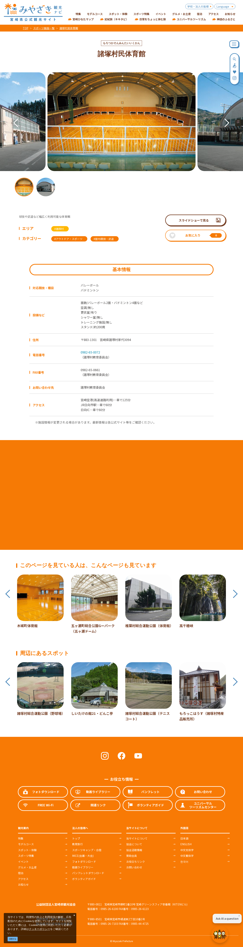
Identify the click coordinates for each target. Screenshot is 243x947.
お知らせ (23, 884)
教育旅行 (77, 844)
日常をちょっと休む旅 (152, 19)
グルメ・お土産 (27, 867)
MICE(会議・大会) (83, 856)
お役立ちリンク (135, 861)
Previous (12, 117)
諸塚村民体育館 (68, 28)
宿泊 (20, 873)
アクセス (23, 879)
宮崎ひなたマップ (83, 19)
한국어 (184, 861)
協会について (134, 844)
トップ (76, 838)
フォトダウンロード (84, 861)
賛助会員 (131, 856)
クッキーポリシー (39, 928)
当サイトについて (137, 838)
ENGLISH (186, 844)
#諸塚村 (59, 229)
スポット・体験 (27, 850)
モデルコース (26, 844)
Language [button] (222, 6)
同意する (12, 939)
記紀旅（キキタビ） (117, 19)
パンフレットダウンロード (88, 873)
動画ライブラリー (82, 867)
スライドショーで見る (194, 220)
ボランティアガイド (84, 879)
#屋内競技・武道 (104, 239)
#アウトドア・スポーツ (68, 239)
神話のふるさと (226, 19)
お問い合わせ (134, 867)
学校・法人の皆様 (198, 6)
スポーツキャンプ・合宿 (86, 850)
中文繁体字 (187, 856)
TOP (25, 28)
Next (223, 117)
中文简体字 (187, 850)
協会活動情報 (134, 850)
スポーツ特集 (26, 856)
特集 (20, 838)
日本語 (184, 838)
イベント (23, 861)
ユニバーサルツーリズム (191, 19)
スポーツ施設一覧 (43, 28)
